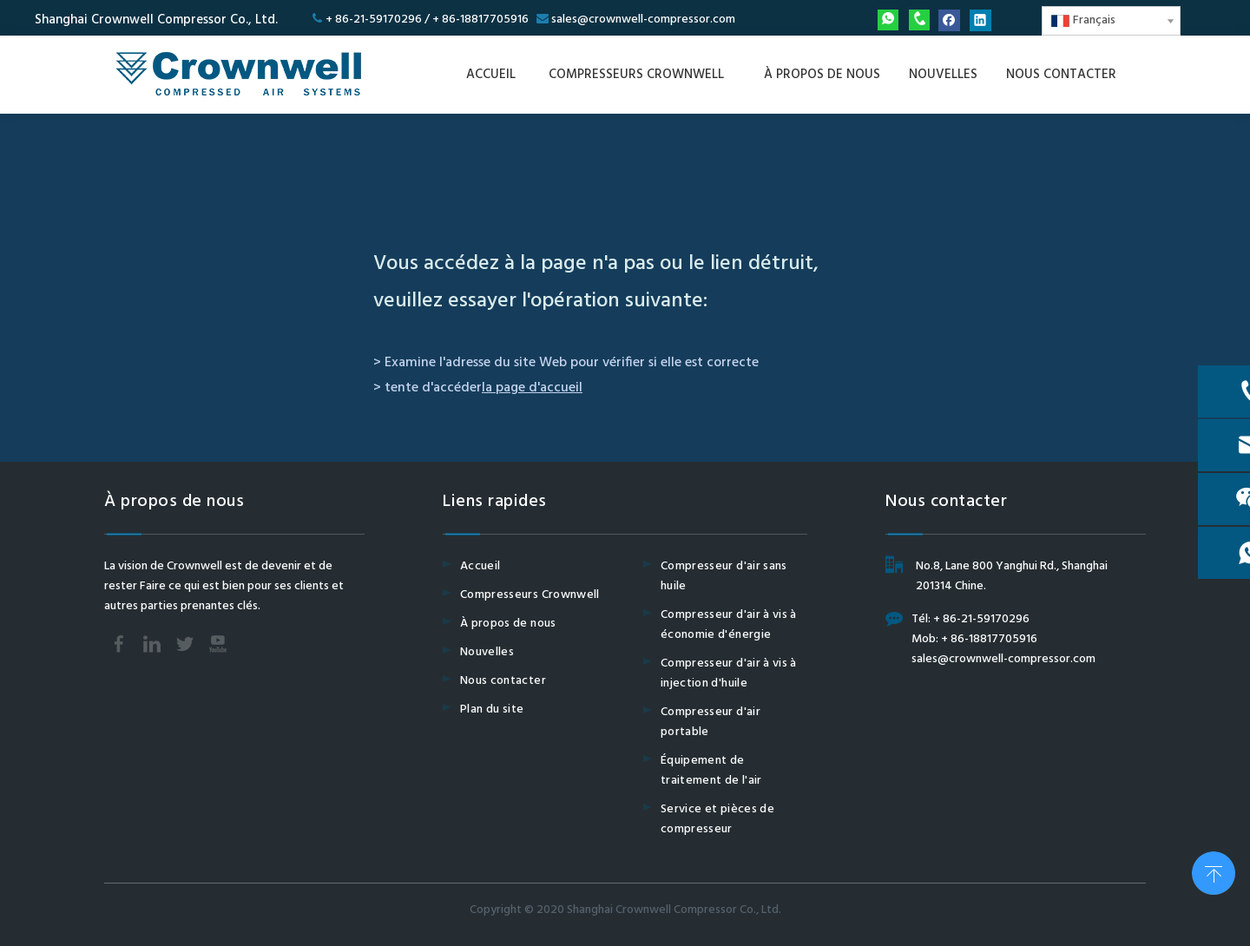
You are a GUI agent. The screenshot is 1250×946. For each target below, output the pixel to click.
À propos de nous (508, 624)
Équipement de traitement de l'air (711, 771)
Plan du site (491, 709)
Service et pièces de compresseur (717, 819)
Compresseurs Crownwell (530, 595)
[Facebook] (949, 20)
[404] (625, 188)
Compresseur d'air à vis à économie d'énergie (729, 625)
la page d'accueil (532, 388)
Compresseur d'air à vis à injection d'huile (729, 673)
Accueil (480, 566)
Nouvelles (487, 652)
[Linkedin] (980, 20)
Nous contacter (503, 681)
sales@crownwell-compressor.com (643, 20)
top (1214, 871)
